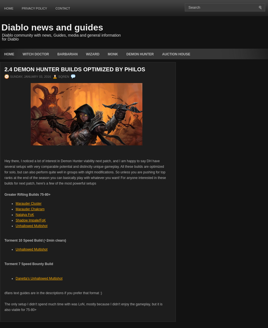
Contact (63, 8)
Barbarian (67, 54)
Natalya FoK (25, 215)
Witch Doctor (36, 54)
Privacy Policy (34, 8)
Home (8, 8)
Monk (113, 54)
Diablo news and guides (52, 27)
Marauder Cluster (29, 204)
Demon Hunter (140, 54)
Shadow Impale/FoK (31, 220)
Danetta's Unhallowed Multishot (39, 278)
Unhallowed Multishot (31, 226)
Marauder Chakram (30, 209)
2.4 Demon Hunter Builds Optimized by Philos (74, 69)
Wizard (92, 54)
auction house (176, 54)
